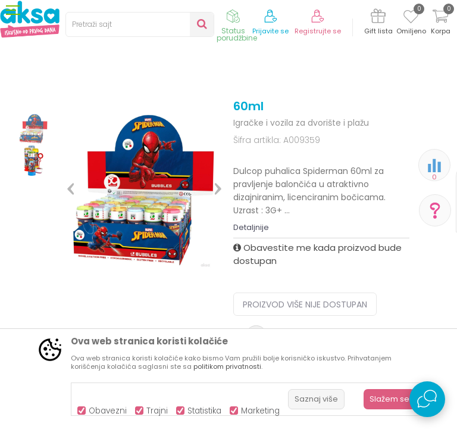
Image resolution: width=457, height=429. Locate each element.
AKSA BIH (21, 121)
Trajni (157, 410)
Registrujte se (318, 31)
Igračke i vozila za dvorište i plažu (288, 121)
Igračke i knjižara (119, 121)
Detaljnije (251, 325)
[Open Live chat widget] (427, 399)
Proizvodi (63, 121)
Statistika (204, 410)
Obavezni (108, 410)
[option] (33, 196)
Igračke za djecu (188, 121)
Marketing (260, 410)
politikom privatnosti (227, 366)
